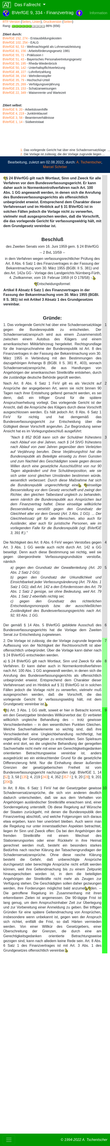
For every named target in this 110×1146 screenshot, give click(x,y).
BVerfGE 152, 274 (15, 38)
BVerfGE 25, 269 (14, 84)
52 (6, 777)
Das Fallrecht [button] (22, 5)
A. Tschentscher (88, 162)
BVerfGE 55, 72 (13, 55)
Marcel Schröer (55, 167)
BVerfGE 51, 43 (13, 59)
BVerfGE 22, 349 (14, 92)
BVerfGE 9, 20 (13, 109)
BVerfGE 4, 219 (13, 113)
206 (7, 782)
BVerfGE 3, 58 (13, 117)
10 (105, 788)
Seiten (26, 21)
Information (98, 13)
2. (21, 154)
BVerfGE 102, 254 (15, 42)
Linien (36, 21)
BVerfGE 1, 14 (13, 122)
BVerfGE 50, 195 (14, 63)
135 (24, 777)
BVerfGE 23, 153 (14, 88)
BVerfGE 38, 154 (14, 76)
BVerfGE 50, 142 (14, 67)
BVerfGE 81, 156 (14, 51)
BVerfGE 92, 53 (13, 46)
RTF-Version (11, 21)
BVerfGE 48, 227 (14, 72)
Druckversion (52, 21)
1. (21, 150)
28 (87, 777)
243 (45, 777)
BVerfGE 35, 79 (13, 80)
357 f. (67, 777)
